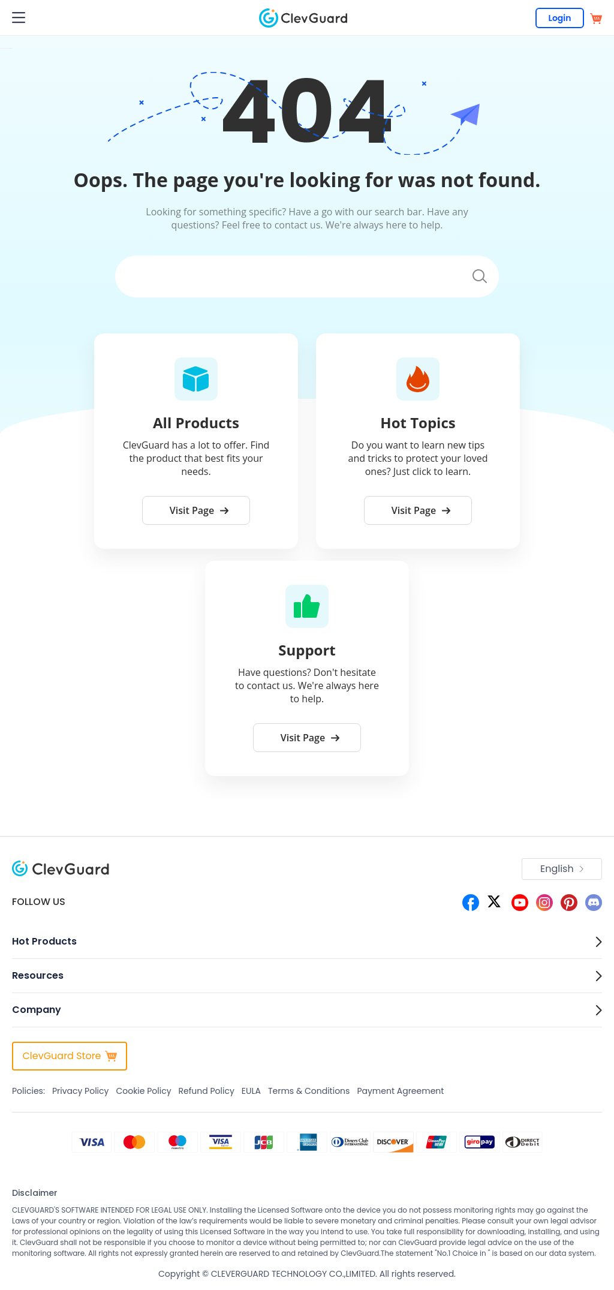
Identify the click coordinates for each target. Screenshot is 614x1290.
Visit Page (199, 510)
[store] (596, 17)
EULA (251, 1091)
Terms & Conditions (309, 1091)
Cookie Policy (143, 1091)
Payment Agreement (400, 1091)
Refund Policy (206, 1091)
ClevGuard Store (69, 1056)
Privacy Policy (80, 1091)
